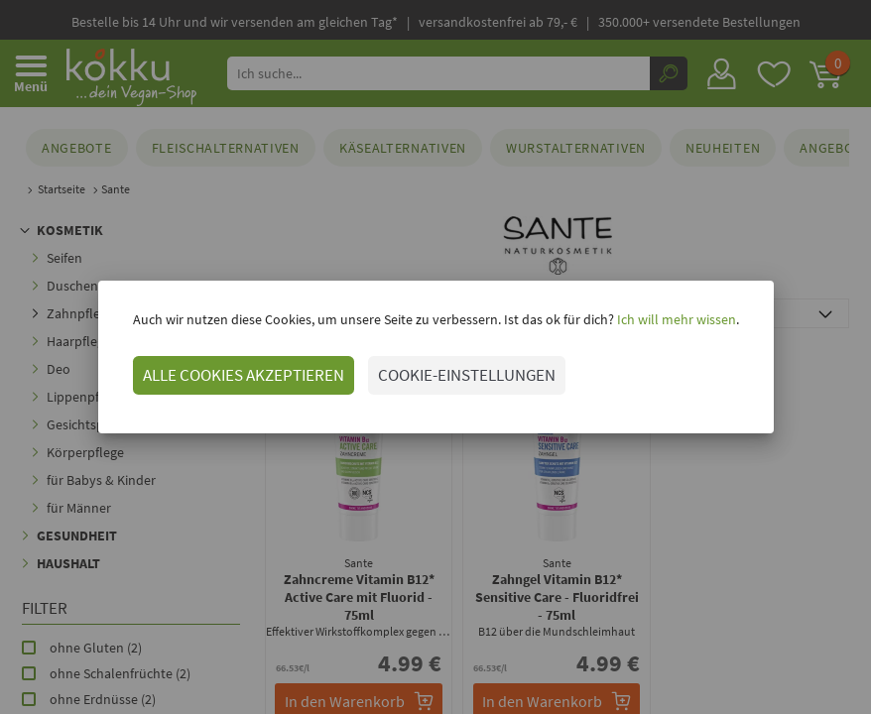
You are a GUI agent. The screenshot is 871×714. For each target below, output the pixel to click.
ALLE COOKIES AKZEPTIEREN (243, 375)
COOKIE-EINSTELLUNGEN (467, 375)
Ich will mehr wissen (675, 319)
